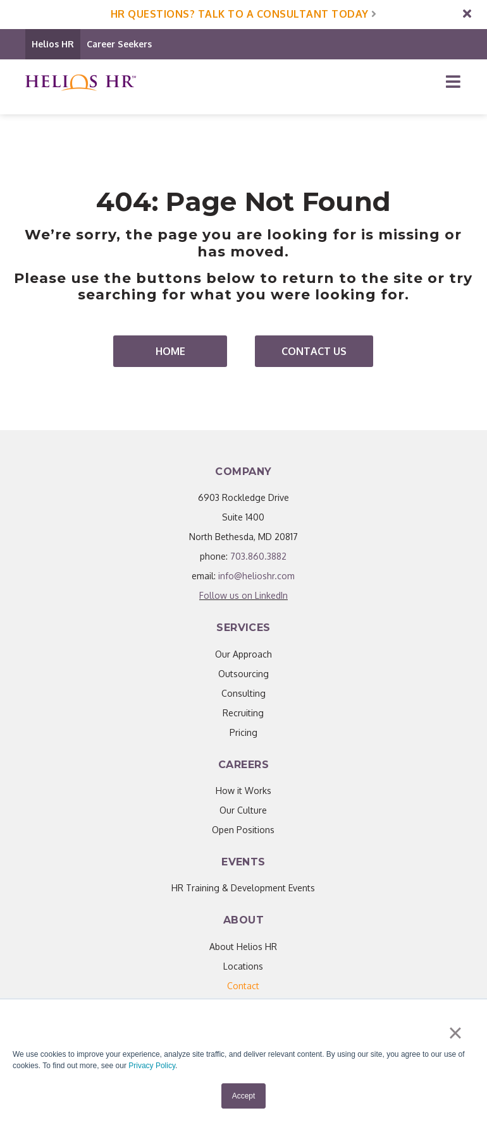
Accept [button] (244, 1096)
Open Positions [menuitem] (243, 829)
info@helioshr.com (256, 575)
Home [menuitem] (170, 351)
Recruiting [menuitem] (243, 712)
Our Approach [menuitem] (243, 654)
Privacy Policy (151, 1066)
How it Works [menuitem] (243, 790)
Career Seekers (119, 44)
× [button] (455, 1033)
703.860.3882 (258, 556)
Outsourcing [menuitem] (243, 673)
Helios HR (53, 44)
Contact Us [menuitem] (314, 351)
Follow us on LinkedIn (243, 595)
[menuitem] (243, 985)
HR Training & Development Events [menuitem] (243, 887)
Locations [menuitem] (243, 966)
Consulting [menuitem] (243, 693)
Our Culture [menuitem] (243, 810)
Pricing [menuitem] (243, 732)
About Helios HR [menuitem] (243, 946)
